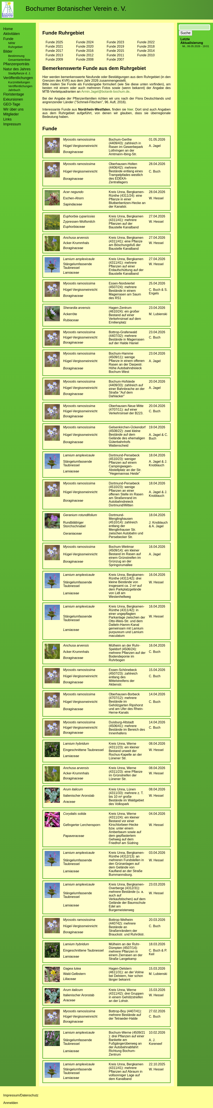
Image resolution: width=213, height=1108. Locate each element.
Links (7, 119)
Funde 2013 (54, 55)
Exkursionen (13, 99)
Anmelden (10, 1103)
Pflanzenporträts (16, 64)
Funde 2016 (84, 50)
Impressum (12, 124)
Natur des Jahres (17, 69)
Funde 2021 (54, 46)
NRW (11, 43)
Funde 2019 (115, 46)
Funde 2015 (115, 50)
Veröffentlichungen (20, 86)
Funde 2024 (84, 42)
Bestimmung (16, 56)
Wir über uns (13, 109)
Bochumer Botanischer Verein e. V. (75, 8)
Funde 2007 (115, 59)
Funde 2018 (146, 46)
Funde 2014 (146, 50)
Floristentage (13, 94)
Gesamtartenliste (19, 59)
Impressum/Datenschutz (20, 1095)
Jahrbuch (14, 90)
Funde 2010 (146, 55)
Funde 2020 (84, 46)
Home (8, 29)
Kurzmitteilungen (19, 82)
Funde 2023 (115, 42)
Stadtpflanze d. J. (19, 73)
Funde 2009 (54, 59)
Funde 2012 (84, 55)
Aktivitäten (11, 34)
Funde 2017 (54, 50)
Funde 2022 (146, 42)
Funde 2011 (115, 55)
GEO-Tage (11, 104)
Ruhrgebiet (15, 47)
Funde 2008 (84, 59)
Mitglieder (11, 114)
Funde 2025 (54, 42)
